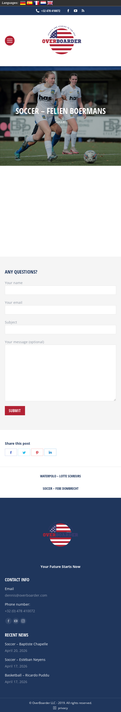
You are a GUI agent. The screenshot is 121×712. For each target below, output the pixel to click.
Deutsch (23, 3)
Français (36, 3)
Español (30, 3)
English (50, 3)
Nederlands (43, 3)
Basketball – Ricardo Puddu (27, 675)
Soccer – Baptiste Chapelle (26, 644)
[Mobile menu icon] (10, 41)
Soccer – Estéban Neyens (25, 659)
